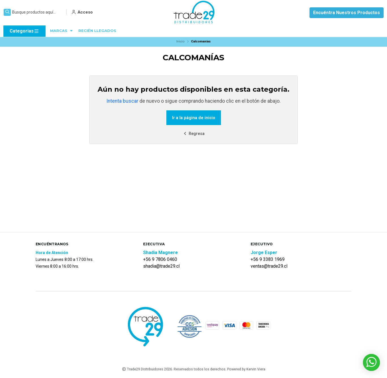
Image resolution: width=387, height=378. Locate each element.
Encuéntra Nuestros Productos (346, 12)
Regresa (193, 133)
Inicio (180, 41)
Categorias (24, 31)
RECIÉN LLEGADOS (97, 31)
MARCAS (62, 31)
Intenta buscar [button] (122, 101)
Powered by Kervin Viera (246, 369)
